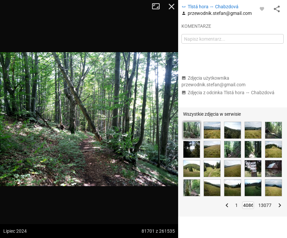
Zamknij (171, 6)
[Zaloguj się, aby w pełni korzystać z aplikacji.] (262, 8)
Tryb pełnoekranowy (158, 6)
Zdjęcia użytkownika (213, 81)
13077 (264, 205)
